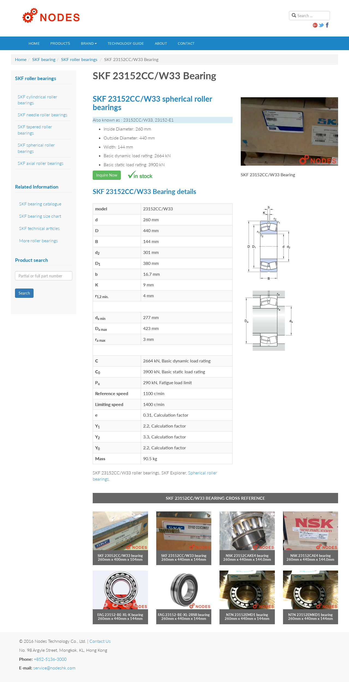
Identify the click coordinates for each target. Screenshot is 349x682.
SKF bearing (43, 59)
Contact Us (100, 641)
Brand (89, 43)
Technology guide (126, 43)
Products (60, 43)
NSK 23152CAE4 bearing (310, 555)
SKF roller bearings (79, 59)
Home (34, 43)
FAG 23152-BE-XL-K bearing (120, 615)
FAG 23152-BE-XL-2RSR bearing (184, 615)
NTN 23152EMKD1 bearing (310, 615)
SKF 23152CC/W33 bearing (183, 555)
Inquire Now (106, 175)
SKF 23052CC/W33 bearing (120, 555)
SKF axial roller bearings (41, 163)
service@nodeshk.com (54, 667)
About (161, 43)
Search (24, 293)
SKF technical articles (39, 228)
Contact (186, 43)
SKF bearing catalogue (40, 203)
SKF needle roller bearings (42, 114)
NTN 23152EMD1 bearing (247, 615)
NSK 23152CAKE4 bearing (247, 555)
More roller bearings (38, 240)
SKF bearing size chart (40, 216)
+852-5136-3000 (50, 659)
